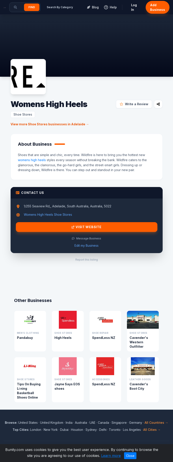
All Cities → (152, 429)
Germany (135, 422)
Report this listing (86, 259)
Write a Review (134, 104)
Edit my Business (86, 245)
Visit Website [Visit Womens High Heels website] (87, 227)
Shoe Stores (22, 114)
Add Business (157, 7)
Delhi (102, 429)
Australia (81, 422)
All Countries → (156, 422)
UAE (92, 422)
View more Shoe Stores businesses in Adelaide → (50, 124)
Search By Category (60, 7)
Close (130, 456)
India (69, 422)
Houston (77, 429)
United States (28, 422)
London (35, 429)
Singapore (119, 422)
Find (31, 7)
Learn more (111, 455)
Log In (134, 7)
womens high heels (32, 160)
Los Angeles (132, 429)
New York (51, 429)
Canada (103, 422)
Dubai (64, 429)
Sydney (91, 429)
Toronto (115, 429)
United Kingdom (51, 422)
